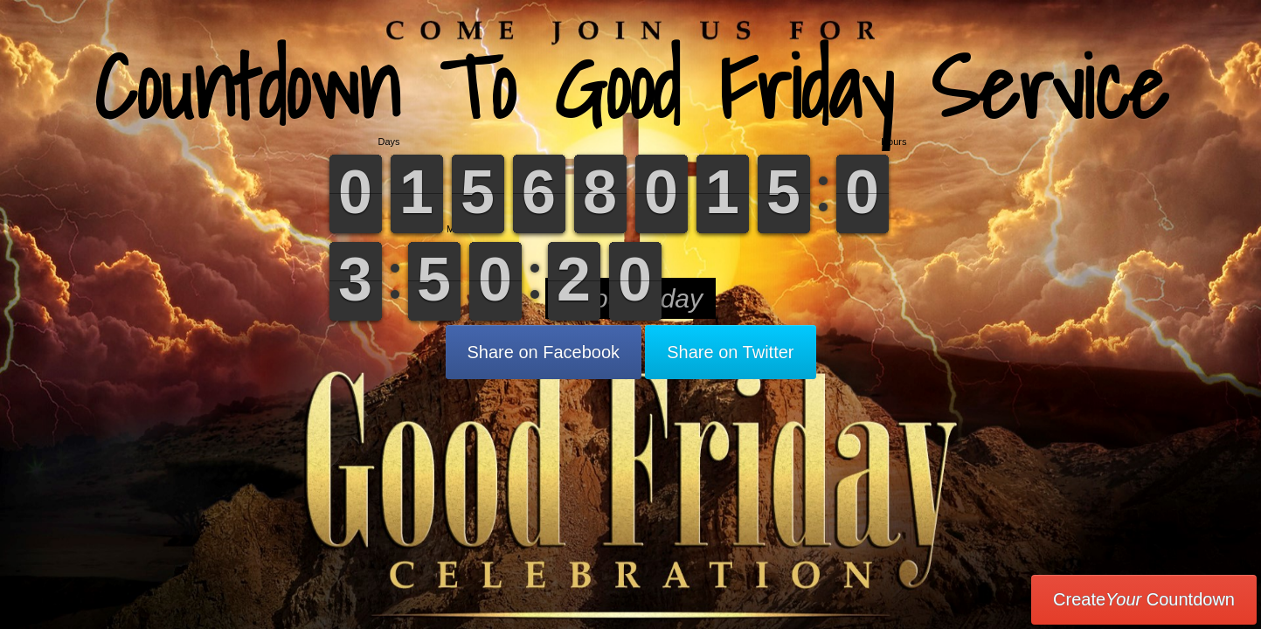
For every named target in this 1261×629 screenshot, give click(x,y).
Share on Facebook (544, 352)
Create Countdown (1144, 599)
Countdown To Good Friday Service (630, 86)
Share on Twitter (730, 352)
